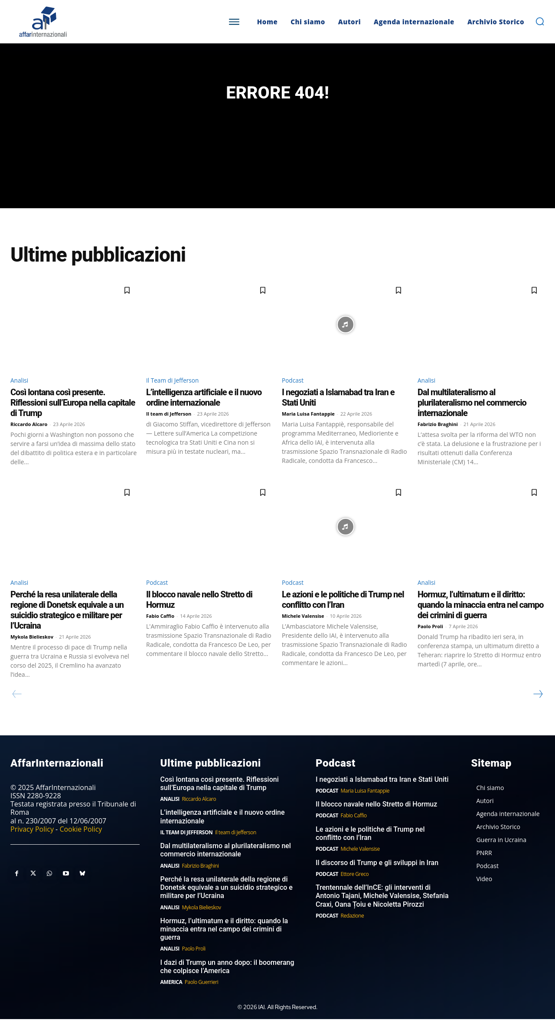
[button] (540, 21)
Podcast (294, 394)
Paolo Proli (430, 642)
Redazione (352, 932)
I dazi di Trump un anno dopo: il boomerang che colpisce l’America (227, 983)
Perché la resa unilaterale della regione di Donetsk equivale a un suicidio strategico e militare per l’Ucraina (67, 626)
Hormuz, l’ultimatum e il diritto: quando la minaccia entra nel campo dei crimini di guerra (481, 621)
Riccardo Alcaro (28, 439)
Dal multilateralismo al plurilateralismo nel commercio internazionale (472, 417)
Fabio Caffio (160, 632)
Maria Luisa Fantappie (308, 429)
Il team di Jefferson (168, 429)
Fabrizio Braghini (438, 439)
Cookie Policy (80, 845)
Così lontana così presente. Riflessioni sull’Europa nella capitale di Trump (72, 417)
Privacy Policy (32, 845)
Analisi (21, 394)
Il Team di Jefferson (177, 394)
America (171, 999)
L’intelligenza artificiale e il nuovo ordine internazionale (203, 412)
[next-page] (538, 710)
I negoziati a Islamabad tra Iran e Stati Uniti (382, 796)
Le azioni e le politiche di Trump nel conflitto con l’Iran (343, 616)
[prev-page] (17, 710)
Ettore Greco (355, 890)
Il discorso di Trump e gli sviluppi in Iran (377, 879)
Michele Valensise (303, 632)
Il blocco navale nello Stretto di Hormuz (376, 821)
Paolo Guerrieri (201, 999)
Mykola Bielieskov (31, 653)
